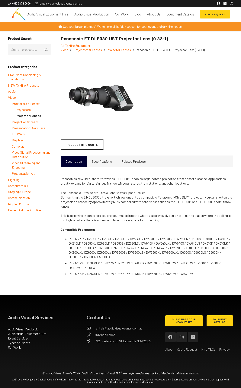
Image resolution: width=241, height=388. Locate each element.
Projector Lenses (28, 116)
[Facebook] (218, 3)
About (169, 349)
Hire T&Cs (208, 349)
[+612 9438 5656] (91, 334)
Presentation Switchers (28, 128)
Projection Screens (25, 122)
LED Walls (19, 134)
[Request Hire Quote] (82, 144)
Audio (12, 91)
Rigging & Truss (18, 204)
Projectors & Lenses (26, 103)
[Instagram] (231, 3)
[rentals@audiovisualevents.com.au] (91, 328)
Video (12, 97)
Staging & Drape (19, 192)
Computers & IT (19, 186)
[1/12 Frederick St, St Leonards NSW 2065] (91, 341)
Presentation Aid (23, 173)
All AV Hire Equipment (75, 45)
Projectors (23, 110)
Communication (19, 198)
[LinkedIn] (225, 3)
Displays (17, 140)
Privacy (224, 349)
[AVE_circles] (19, 14)
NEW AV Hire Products (23, 85)
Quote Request (187, 349)
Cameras (18, 146)
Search (46, 49)
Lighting (14, 180)
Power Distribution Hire (24, 210)
